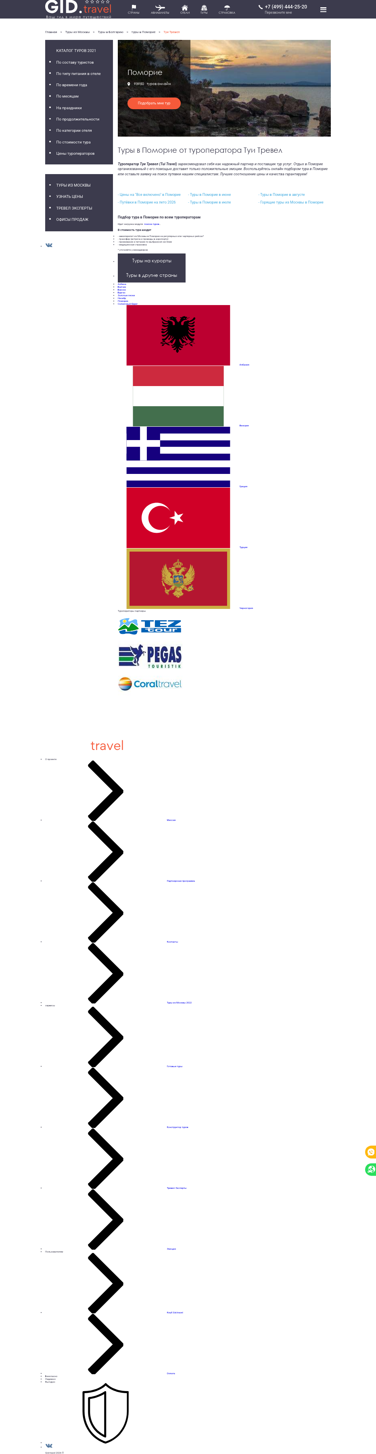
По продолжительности (78, 119)
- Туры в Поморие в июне (209, 195)
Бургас (121, 292)
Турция (243, 547)
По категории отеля (74, 130)
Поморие (123, 300)
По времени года (71, 85)
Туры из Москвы (77, 32)
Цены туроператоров (75, 153)
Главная (51, 32)
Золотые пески (126, 295)
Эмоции (171, 1248)
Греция (244, 486)
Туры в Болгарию (110, 32)
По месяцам (67, 96)
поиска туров (151, 223)
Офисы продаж (72, 219)
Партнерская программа (181, 880)
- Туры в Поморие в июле (209, 202)
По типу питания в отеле (78, 73)
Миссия (171, 819)
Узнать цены (69, 196)
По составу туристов (75, 62)
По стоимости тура (73, 142)
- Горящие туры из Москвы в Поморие (290, 202)
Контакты (172, 941)
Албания (244, 364)
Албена (122, 283)
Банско (122, 289)
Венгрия (244, 425)
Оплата (171, 1373)
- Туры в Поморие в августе (281, 195)
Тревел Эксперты (74, 208)
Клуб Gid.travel (175, 1312)
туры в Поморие (144, 32)
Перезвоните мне (278, 12)
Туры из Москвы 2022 (179, 1002)
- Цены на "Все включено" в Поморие (149, 195)
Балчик (122, 286)
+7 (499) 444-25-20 (286, 7)
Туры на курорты (151, 261)
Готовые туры (175, 1066)
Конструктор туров (177, 1127)
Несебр (122, 298)
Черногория (246, 608)
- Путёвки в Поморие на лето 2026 (147, 202)
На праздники (69, 108)
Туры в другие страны (151, 275)
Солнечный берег (128, 303)
